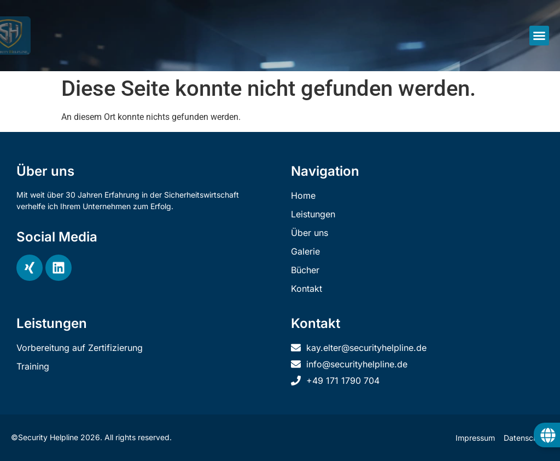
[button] (539, 35)
